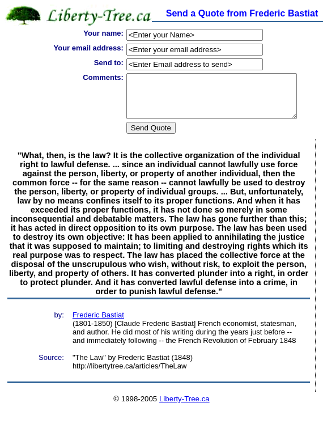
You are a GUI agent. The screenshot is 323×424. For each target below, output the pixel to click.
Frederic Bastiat (98, 323)
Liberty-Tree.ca (184, 407)
